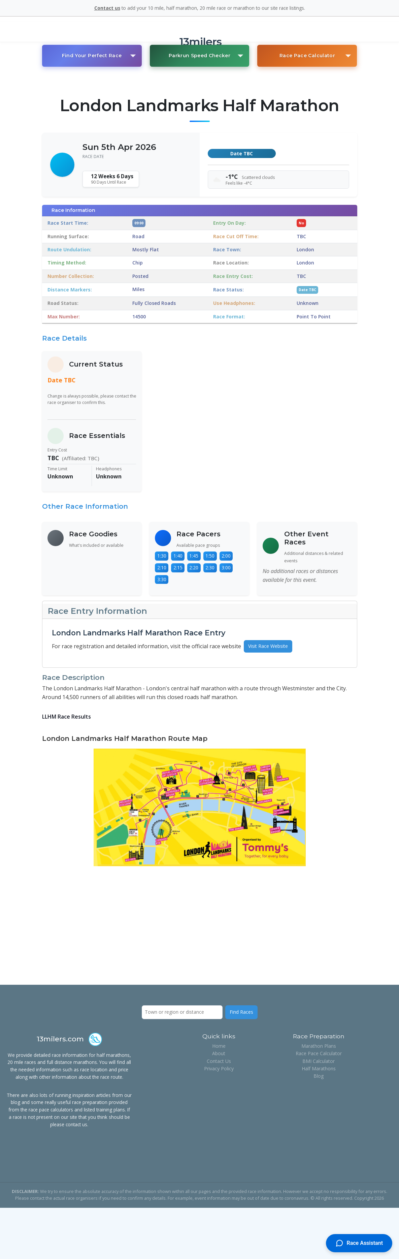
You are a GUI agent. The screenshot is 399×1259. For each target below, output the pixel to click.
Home (219, 1046)
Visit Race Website (268, 646)
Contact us (107, 8)
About (218, 1053)
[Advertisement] (199, 924)
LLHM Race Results (66, 716)
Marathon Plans (318, 1046)
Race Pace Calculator (319, 1053)
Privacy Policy (219, 1068)
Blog (318, 1076)
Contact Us (219, 1061)
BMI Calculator (318, 1061)
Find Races (241, 1012)
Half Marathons (319, 1068)
